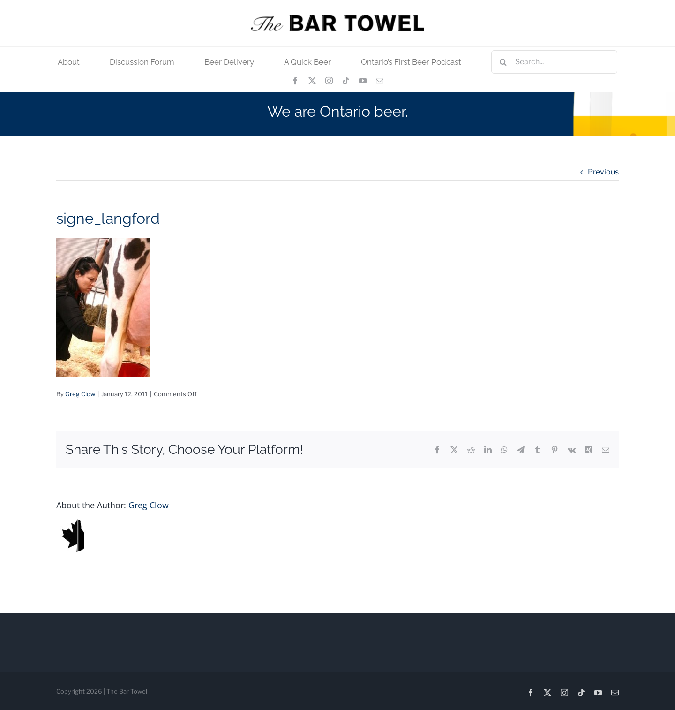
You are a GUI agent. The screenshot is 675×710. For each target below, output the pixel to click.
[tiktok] (346, 80)
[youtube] (363, 80)
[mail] (379, 80)
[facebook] (295, 80)
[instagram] (329, 80)
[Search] (503, 62)
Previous (603, 171)
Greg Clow (80, 394)
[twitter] (312, 80)
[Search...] (554, 62)
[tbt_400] (337, 18)
